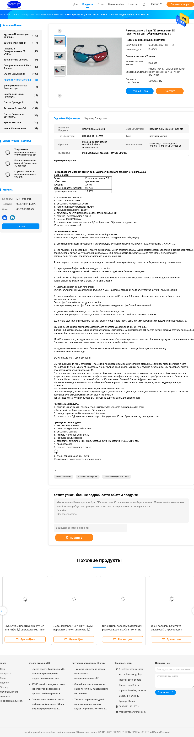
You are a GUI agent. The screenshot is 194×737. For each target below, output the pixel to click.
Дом (2, 669)
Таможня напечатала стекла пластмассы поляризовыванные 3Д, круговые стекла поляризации (90, 674)
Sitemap (4, 687)
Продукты (5, 673)
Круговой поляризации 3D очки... (21, 35)
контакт (20, 226)
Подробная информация (67, 118)
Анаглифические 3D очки (21, 79)
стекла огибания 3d (21, 74)
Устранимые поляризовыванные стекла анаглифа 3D (25, 152)
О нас (3, 678)
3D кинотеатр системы (21, 59)
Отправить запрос (180, 4)
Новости (4, 682)
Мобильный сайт (9, 691)
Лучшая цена (140, 91)
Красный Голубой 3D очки (117, 477)
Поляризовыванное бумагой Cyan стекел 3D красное (25, 163)
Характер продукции (96, 118)
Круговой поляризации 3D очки (88, 663)
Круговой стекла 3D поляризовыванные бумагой (25, 174)
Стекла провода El (21, 102)
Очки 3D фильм (63, 477)
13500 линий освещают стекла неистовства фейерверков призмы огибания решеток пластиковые (48, 689)
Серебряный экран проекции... (21, 95)
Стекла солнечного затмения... (21, 115)
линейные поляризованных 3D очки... (21, 51)
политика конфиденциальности (11, 698)
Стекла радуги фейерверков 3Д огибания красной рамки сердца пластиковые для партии (48, 674)
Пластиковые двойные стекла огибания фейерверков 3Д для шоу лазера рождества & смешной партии (48, 704)
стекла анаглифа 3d (87, 477)
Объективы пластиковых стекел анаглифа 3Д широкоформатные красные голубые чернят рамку (24, 629)
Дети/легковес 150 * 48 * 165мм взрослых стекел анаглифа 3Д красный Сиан (73, 629)
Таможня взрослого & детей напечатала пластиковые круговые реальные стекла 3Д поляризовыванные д (90, 704)
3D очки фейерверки (21, 42)
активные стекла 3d (21, 108)
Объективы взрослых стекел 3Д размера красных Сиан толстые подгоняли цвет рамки (122, 629)
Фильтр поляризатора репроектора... (21, 87)
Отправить (74, 537)
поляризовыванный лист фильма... (21, 66)
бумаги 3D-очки (21, 122)
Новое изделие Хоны (21, 128)
